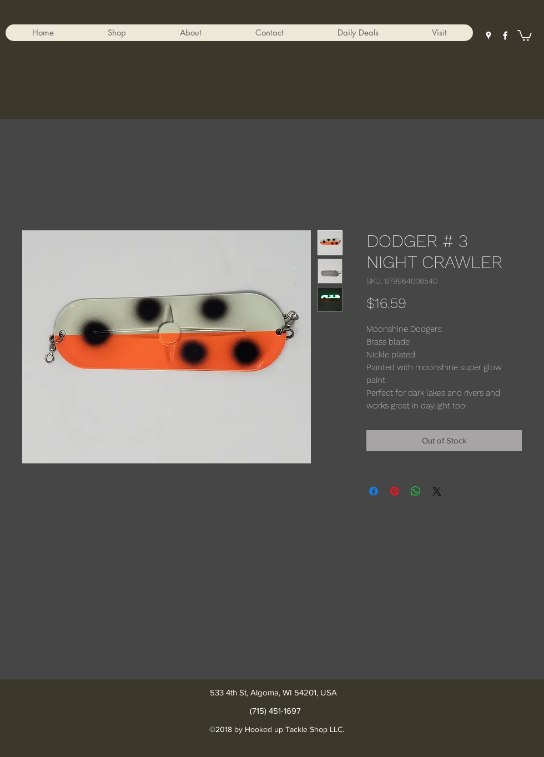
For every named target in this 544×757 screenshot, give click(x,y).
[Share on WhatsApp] (415, 491)
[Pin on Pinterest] (394, 491)
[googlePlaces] (488, 35)
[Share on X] (437, 491)
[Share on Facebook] (373, 491)
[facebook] (505, 35)
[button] (116, 32)
